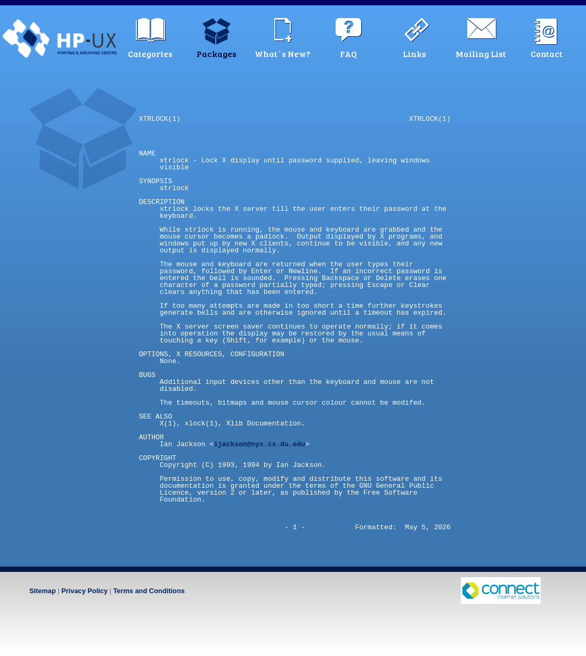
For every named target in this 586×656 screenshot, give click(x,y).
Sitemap (42, 591)
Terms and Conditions (148, 591)
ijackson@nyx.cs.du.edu (259, 444)
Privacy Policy (84, 591)
